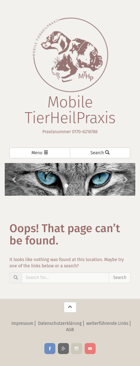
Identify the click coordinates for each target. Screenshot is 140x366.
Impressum (22, 323)
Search (119, 277)
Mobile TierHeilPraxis (70, 110)
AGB (70, 329)
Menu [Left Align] (39, 153)
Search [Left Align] (100, 153)
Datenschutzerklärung (60, 323)
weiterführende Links (107, 323)
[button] (14, 179)
